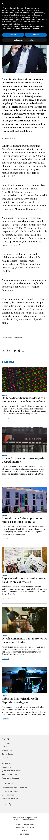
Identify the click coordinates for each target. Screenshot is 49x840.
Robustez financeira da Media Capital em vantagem (20, 700)
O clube (5, 739)
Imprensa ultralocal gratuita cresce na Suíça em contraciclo (24, 580)
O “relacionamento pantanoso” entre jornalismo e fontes (24, 640)
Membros (6, 763)
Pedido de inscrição (9, 774)
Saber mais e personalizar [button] (24, 835)
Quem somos (7, 743)
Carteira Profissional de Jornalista (14, 788)
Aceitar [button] (36, 830)
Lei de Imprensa (8, 795)
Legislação (7, 784)
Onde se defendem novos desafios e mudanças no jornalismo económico (24, 399)
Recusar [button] (13, 830)
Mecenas (5, 757)
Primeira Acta (7, 750)
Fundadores (6, 767)
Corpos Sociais (7, 754)
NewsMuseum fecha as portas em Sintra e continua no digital (22, 519)
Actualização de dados (10, 778)
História (5, 747)
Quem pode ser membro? (11, 771)
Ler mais (5, 418)
